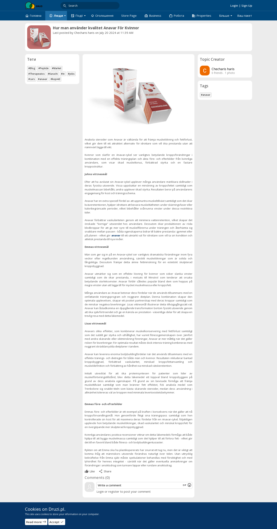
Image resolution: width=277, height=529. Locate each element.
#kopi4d (55, 79)
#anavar (42, 79)
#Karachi (53, 73)
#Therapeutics (36, 73)
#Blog (31, 68)
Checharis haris (84, 33)
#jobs (71, 73)
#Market (56, 68)
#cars (31, 79)
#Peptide (43, 68)
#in (63, 73)
